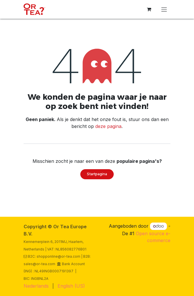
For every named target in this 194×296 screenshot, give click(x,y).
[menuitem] (36, 286)
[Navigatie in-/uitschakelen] (164, 9)
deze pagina (108, 126)
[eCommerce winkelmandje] (149, 9)
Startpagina (97, 174)
